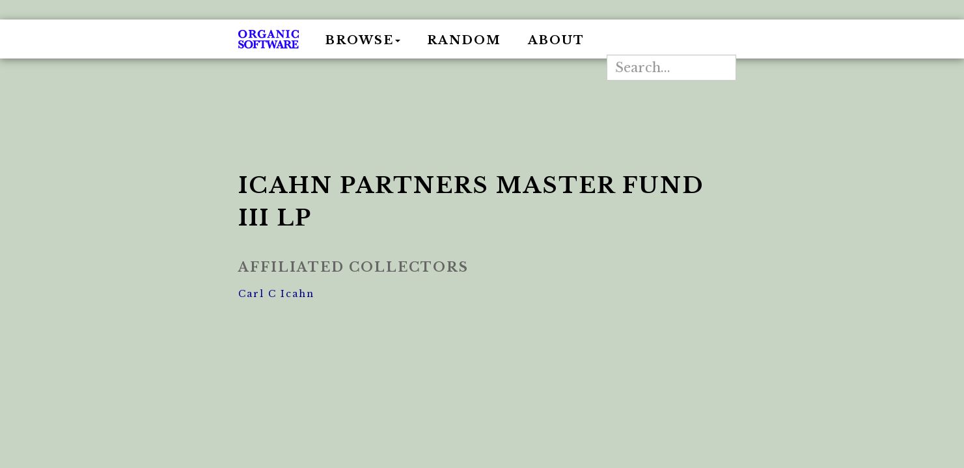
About (556, 40)
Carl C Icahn (276, 294)
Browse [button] (362, 40)
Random (464, 40)
